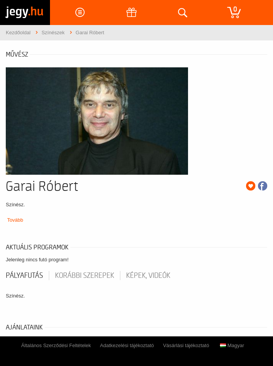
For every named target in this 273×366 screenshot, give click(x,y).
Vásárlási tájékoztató (186, 345)
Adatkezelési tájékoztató (127, 345)
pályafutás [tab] (24, 275)
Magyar (232, 345)
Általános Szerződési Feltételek (56, 345)
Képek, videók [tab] (148, 275)
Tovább (15, 220)
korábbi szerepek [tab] (84, 275)
